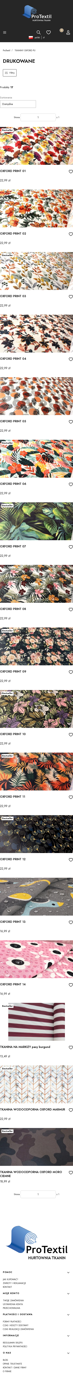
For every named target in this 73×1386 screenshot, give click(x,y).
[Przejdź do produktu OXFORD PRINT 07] (36, 521)
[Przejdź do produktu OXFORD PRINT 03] (36, 271)
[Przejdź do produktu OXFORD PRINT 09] (36, 646)
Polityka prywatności (15, 1346)
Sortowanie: (6, 97)
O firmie (7, 1371)
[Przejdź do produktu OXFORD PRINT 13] (36, 897)
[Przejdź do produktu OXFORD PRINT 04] (36, 333)
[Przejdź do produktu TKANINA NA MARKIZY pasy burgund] (36, 1022)
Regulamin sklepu (13, 1342)
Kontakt (7, 1287)
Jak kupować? (10, 1279)
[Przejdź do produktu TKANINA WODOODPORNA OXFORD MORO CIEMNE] (36, 1147)
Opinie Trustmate (12, 1363)
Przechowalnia (11, 1308)
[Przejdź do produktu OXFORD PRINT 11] (36, 771)
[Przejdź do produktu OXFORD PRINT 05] (36, 396)
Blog (5, 1360)
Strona (17, 117)
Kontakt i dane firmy (14, 1367)
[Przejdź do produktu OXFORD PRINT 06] (36, 459)
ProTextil (6, 50)
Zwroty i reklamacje (14, 1283)
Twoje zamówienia (13, 1300)
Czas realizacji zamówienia (18, 1329)
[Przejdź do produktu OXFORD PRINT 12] (36, 834)
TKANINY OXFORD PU (25, 50)
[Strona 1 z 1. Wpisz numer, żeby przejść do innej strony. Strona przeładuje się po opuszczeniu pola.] (38, 117)
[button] (4, 33)
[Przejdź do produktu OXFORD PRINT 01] (36, 146)
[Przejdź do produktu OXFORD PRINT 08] (36, 584)
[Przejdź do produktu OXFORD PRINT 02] (36, 208)
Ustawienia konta (13, 1304)
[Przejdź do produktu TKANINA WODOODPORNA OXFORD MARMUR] (36, 1084)
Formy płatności (12, 1321)
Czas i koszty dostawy (15, 1325)
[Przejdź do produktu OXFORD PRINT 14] (36, 959)
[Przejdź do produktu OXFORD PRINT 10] (36, 709)
